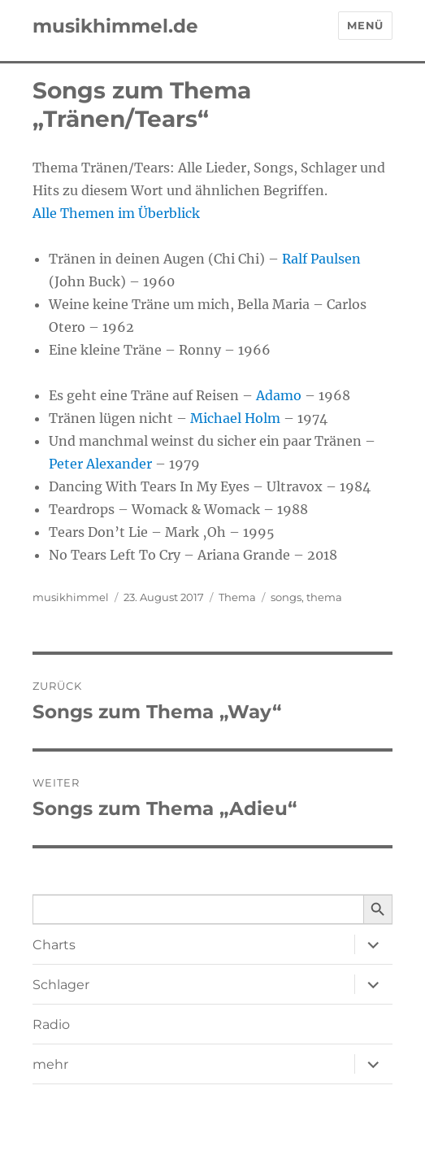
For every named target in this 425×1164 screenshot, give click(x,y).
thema (324, 597)
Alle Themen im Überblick (116, 213)
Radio (51, 1024)
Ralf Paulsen (321, 259)
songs (286, 597)
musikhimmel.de (115, 26)
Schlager (61, 984)
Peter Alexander (100, 464)
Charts (54, 945)
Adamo (278, 395)
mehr (50, 1064)
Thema (237, 597)
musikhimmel (71, 597)
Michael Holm (235, 418)
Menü (365, 25)
